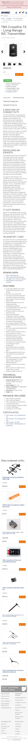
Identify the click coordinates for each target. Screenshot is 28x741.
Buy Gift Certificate (20, 707)
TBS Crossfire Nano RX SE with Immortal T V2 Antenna (11, 643)
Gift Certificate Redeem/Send (5, 704)
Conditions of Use (20, 702)
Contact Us (18, 705)
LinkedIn (17, 734)
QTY (4, 72)
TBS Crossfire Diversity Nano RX (13, 588)
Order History (5, 698)
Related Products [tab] (10, 105)
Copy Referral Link (11, 92)
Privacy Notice (19, 700)
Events (3, 730)
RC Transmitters (18, 18)
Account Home (5, 696)
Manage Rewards (6, 708)
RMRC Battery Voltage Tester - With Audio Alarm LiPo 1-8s (12, 533)
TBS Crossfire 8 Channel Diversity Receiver (11, 561)
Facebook (18, 724)
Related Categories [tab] (10, 101)
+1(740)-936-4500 (16, 739)
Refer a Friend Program (19, 717)
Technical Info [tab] (18, 98)
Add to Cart (19, 74)
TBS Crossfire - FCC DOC (13, 422)
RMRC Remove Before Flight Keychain (13, 506)
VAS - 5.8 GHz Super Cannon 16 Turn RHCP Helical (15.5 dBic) (13, 615)
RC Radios (9, 18)
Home (2, 18)
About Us (3, 724)
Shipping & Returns (20, 697)
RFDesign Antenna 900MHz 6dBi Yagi (13, 478)
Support (17, 710)
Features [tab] (6, 98)
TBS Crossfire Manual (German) (15, 277)
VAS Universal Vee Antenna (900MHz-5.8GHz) (12, 671)
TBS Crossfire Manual (12, 275)
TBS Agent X (9, 279)
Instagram (18, 726)
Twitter (17, 729)
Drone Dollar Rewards (18, 713)
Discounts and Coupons (5, 727)
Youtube (17, 731)
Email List (3, 733)
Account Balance (5, 701)
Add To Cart (22, 486)
